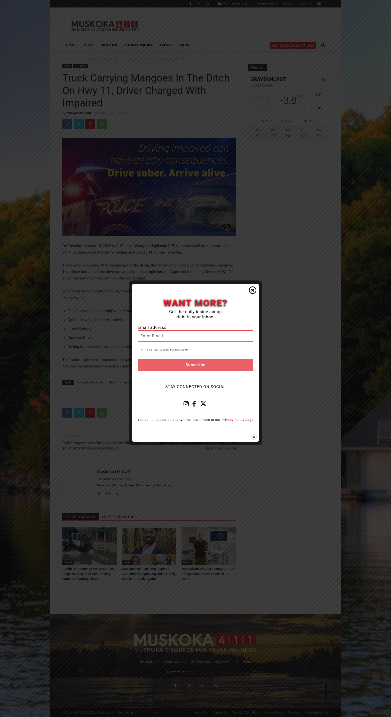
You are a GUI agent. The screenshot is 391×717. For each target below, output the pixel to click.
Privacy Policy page (237, 420)
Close (252, 290)
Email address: (153, 327)
